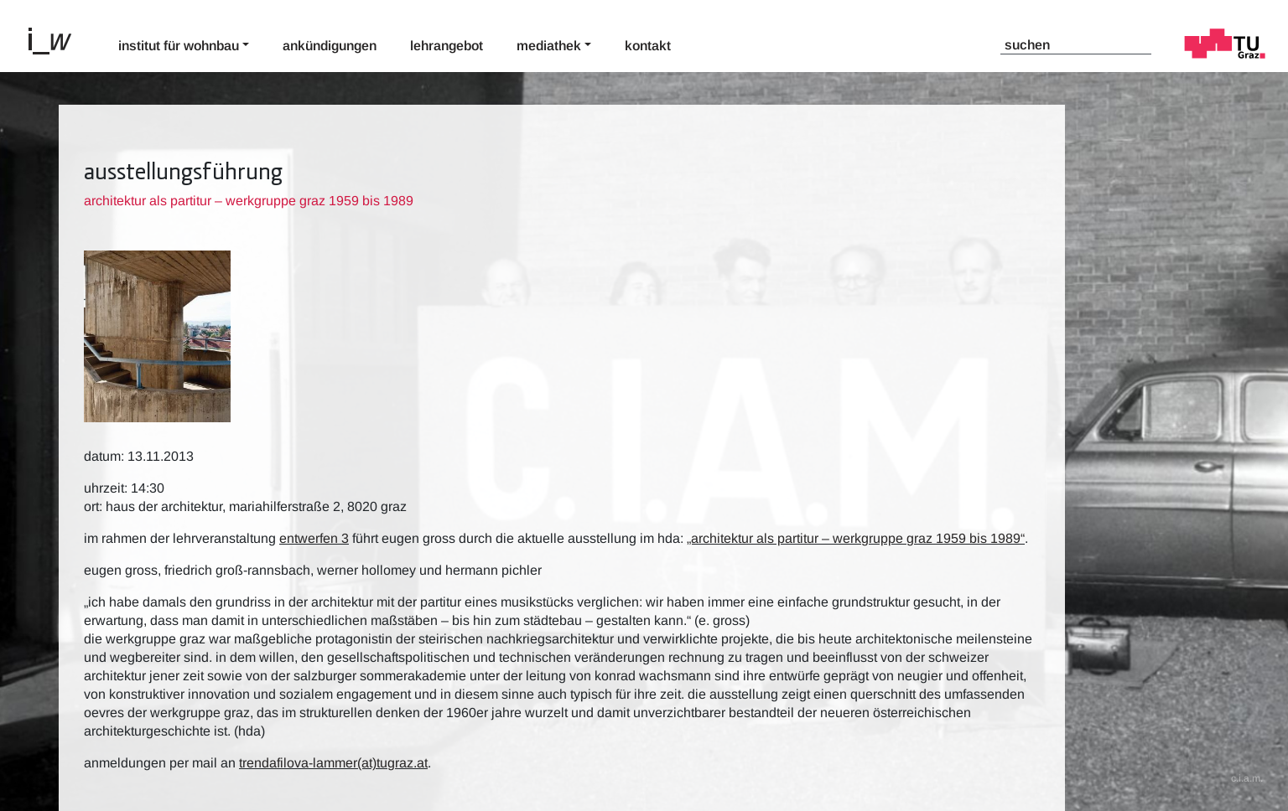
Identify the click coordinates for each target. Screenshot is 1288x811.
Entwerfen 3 (314, 538)
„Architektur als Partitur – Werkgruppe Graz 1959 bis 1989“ (856, 538)
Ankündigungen (330, 46)
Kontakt (648, 46)
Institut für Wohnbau (178, 46)
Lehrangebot (446, 46)
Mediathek (549, 46)
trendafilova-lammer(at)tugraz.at (333, 763)
